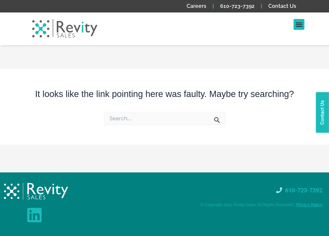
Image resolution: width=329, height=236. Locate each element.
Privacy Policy (309, 205)
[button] (299, 24)
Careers (196, 6)
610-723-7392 (237, 6)
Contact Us (282, 6)
